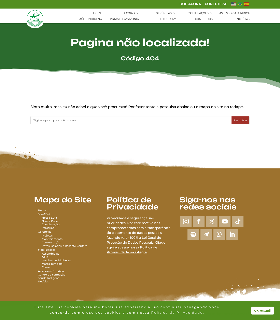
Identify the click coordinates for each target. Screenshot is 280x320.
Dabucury (168, 19)
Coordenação (50, 224)
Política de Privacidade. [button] (177, 313)
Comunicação (51, 242)
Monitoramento (52, 239)
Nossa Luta (49, 217)
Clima (46, 267)
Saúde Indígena (90, 19)
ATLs (45, 256)
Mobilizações (198, 13)
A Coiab (129, 13)
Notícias (243, 19)
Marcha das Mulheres (56, 260)
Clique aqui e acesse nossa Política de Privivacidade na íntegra (136, 247)
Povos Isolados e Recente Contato (64, 245)
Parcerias (48, 227)
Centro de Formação (51, 274)
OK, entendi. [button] (262, 310)
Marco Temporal (52, 263)
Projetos (47, 235)
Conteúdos (204, 19)
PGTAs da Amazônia (124, 19)
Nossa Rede (50, 221)
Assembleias (50, 253)
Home (97, 13)
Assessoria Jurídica (234, 13)
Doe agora (190, 4)
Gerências (164, 13)
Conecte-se (216, 4)
